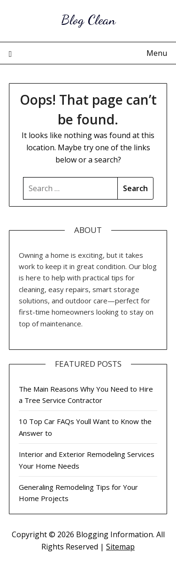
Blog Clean (88, 19)
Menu (156, 53)
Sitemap (120, 546)
